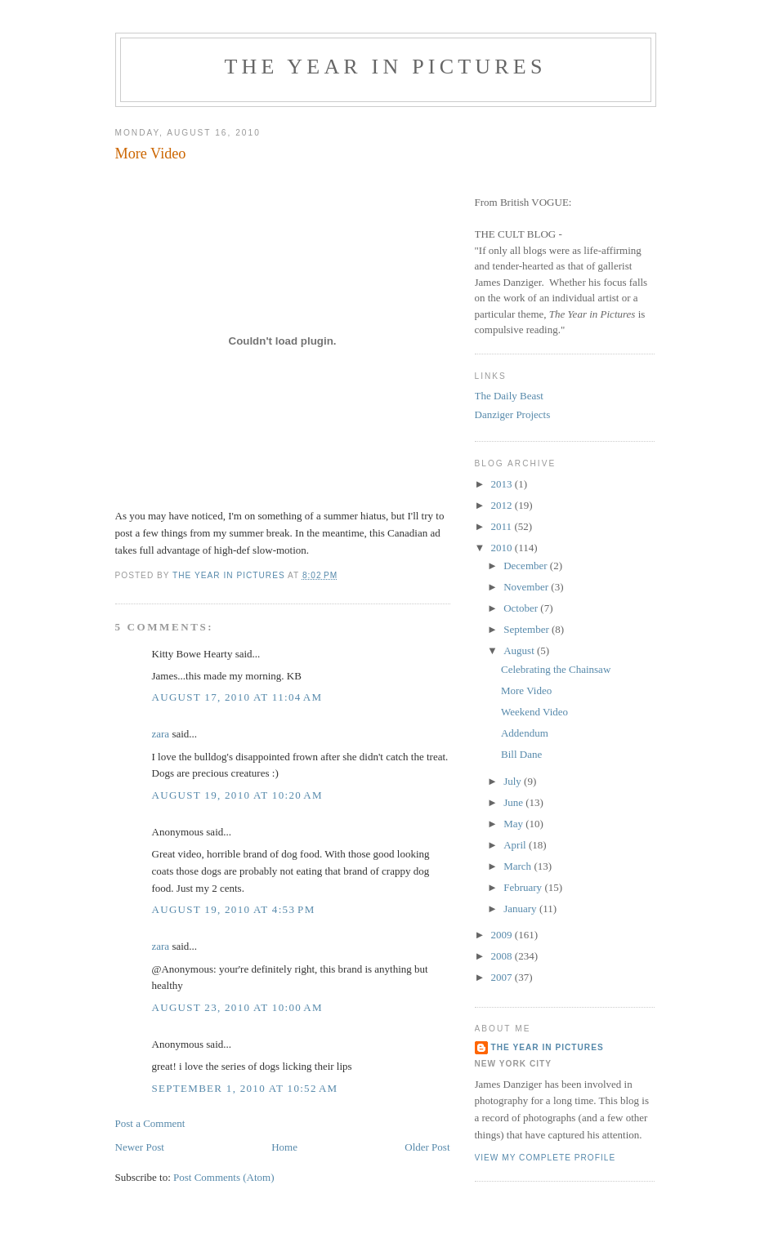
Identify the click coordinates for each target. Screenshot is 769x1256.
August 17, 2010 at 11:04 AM (237, 697)
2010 (503, 547)
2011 (503, 526)
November (527, 587)
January (521, 908)
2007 (503, 977)
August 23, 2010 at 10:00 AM (237, 1007)
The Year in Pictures (385, 66)
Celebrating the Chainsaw (555, 669)
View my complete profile (545, 1157)
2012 (503, 505)
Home (284, 1147)
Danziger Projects (513, 414)
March (518, 866)
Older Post (427, 1147)
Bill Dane (521, 754)
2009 (503, 935)
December (526, 565)
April (516, 845)
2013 (503, 484)
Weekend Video (534, 712)
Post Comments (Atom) (224, 1177)
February (523, 887)
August (520, 650)
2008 (503, 956)
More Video (526, 690)
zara (161, 734)
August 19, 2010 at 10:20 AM (237, 795)
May (514, 823)
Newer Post (139, 1147)
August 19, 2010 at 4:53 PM (233, 909)
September (527, 629)
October (521, 608)
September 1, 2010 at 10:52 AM (245, 1088)
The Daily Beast (509, 396)
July (513, 781)
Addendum (524, 733)
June (514, 802)
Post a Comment (150, 1123)
